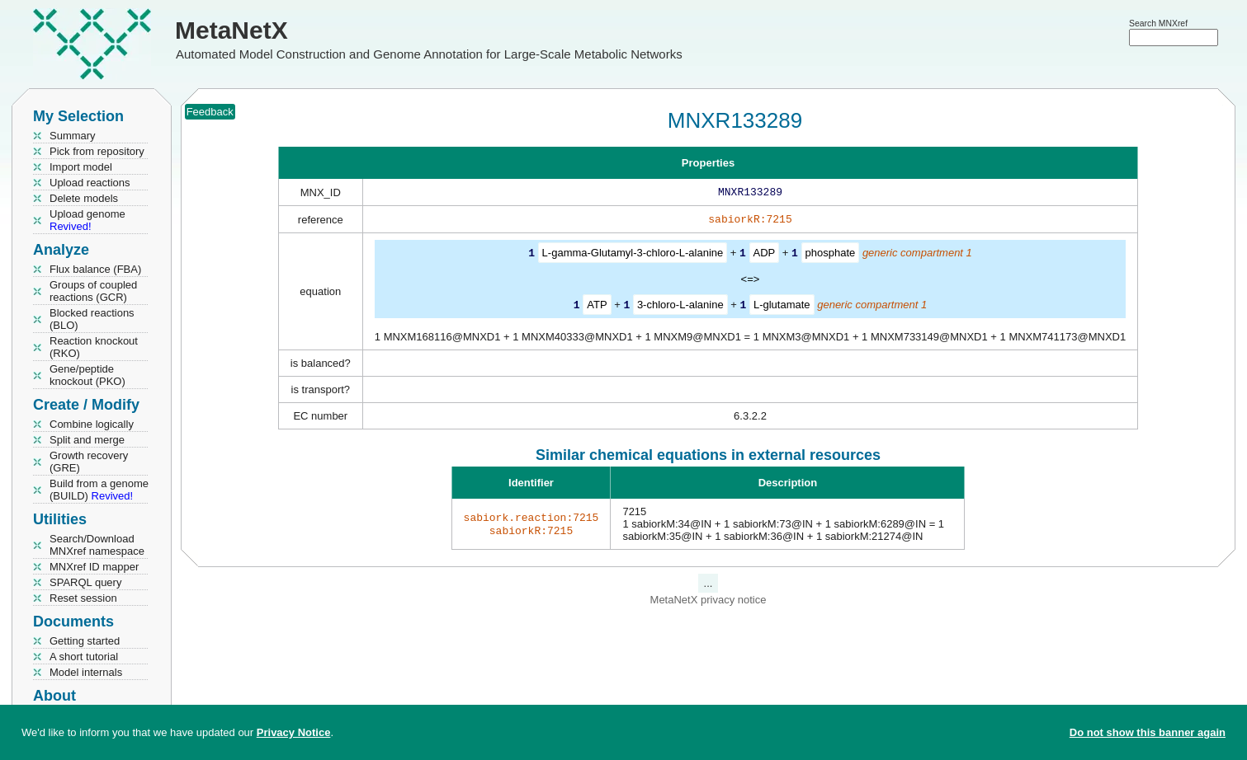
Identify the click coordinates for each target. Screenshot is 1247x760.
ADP (764, 256)
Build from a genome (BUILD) (99, 489)
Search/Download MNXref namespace (97, 544)
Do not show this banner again (1148, 732)
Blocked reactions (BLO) (92, 319)
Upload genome (87, 220)
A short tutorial (84, 656)
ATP (597, 307)
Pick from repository (97, 151)
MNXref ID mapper (94, 567)
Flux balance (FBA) (95, 269)
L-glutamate (781, 307)
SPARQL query (85, 582)
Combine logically (92, 424)
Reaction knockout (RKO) (94, 347)
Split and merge (87, 440)
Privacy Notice (294, 732)
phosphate (830, 256)
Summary (73, 135)
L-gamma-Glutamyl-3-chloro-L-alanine (633, 256)
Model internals (86, 672)
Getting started (85, 641)
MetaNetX (231, 30)
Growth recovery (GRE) (89, 461)
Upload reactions (90, 182)
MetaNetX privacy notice (708, 601)
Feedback (210, 112)
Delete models (84, 198)
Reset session (83, 598)
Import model (81, 167)
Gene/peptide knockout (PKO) (87, 375)
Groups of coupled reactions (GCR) (93, 291)
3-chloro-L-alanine (680, 307)
